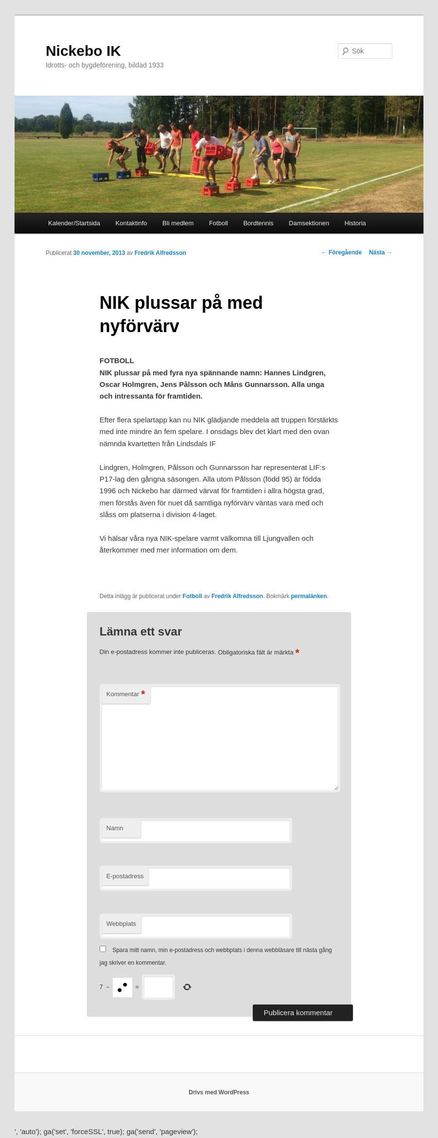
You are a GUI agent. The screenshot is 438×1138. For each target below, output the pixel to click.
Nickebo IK (83, 51)
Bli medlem (177, 223)
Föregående (341, 252)
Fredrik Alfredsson (160, 253)
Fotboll (218, 223)
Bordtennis (258, 223)
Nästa (380, 252)
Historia (355, 223)
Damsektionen (309, 223)
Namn (114, 828)
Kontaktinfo (131, 223)
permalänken (309, 596)
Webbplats (121, 923)
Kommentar (125, 694)
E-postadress (125, 876)
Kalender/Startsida (74, 223)
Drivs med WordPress (219, 1092)
